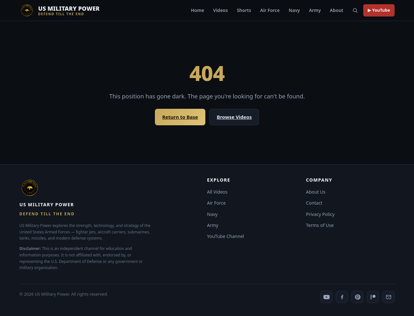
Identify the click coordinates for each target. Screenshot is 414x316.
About (336, 10)
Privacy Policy (320, 214)
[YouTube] (326, 297)
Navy (294, 10)
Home (197, 10)
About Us (315, 192)
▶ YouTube (379, 10)
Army (315, 10)
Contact (314, 203)
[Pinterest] (357, 297)
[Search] (355, 10)
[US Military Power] (59, 10)
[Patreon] (373, 297)
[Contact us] (388, 297)
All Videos (217, 192)
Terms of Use (320, 225)
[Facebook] (342, 297)
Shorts (244, 10)
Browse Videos (234, 117)
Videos (220, 10)
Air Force (269, 10)
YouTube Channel (225, 236)
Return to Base (180, 117)
